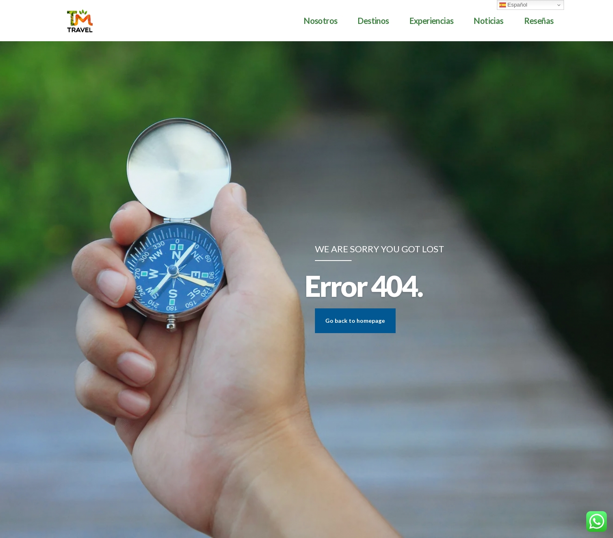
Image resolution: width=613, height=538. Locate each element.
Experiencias (432, 21)
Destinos (373, 21)
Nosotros (320, 21)
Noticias (488, 21)
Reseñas (539, 21)
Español (513, 5)
